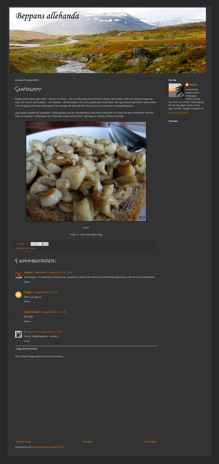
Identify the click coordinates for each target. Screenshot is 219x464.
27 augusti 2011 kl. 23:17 (49, 332)
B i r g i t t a (30, 332)
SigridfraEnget (31, 312)
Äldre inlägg (150, 441)
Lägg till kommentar (26, 348)
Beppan (193, 84)
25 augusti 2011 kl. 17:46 (59, 272)
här (78, 234)
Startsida (87, 441)
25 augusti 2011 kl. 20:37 (45, 292)
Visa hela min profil (177, 113)
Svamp (33, 248)
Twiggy (27, 292)
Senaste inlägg (23, 441)
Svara (27, 282)
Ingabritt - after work (35, 272)
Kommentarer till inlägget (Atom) (48, 447)
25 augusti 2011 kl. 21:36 (53, 312)
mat (26, 248)
